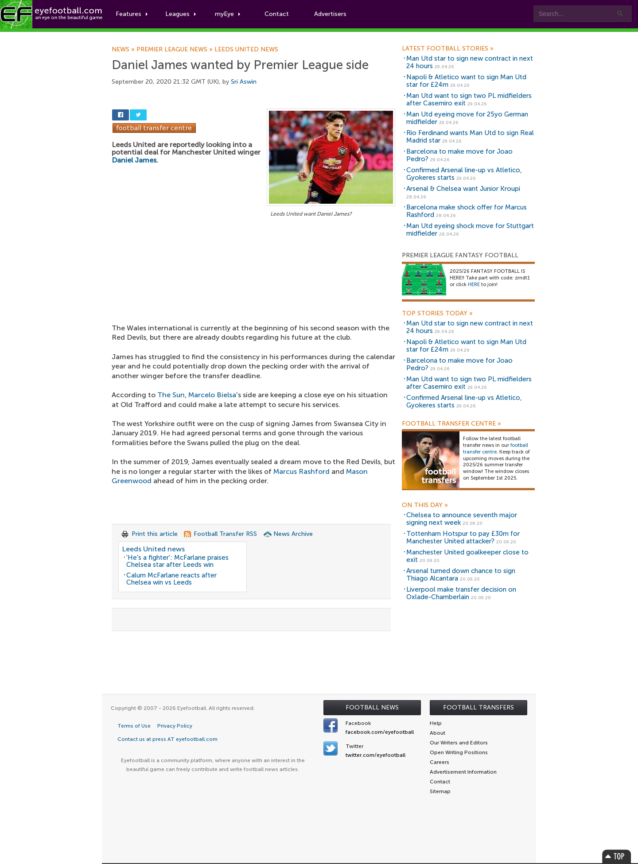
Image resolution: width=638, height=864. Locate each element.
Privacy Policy (174, 726)
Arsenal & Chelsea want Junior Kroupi (463, 189)
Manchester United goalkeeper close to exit (467, 556)
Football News (372, 707)
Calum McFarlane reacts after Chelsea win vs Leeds (171, 579)
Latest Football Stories (448, 48)
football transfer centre (495, 448)
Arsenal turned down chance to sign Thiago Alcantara (460, 574)
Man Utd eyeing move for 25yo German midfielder (467, 118)
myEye (227, 14)
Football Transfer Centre (451, 424)
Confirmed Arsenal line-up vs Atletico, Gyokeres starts (464, 174)
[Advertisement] (253, 285)
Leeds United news (246, 49)
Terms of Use (134, 726)
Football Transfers (478, 707)
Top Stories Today (437, 313)
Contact (277, 14)
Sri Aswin (244, 81)
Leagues (180, 14)
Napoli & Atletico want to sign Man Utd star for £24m (466, 81)
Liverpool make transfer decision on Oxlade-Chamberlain (461, 593)
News (124, 49)
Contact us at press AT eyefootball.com (167, 739)
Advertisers (330, 14)
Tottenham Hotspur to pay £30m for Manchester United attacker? (463, 537)
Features (132, 14)
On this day (425, 505)
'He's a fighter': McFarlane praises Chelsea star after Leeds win (177, 561)
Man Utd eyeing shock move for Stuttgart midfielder (470, 229)
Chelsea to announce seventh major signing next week (461, 519)
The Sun (171, 395)
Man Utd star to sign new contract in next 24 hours (469, 62)
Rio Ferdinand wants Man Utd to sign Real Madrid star (470, 136)
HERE (474, 284)
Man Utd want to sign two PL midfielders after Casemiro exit (469, 99)
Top (616, 856)
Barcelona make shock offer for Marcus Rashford (466, 211)
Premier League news (175, 49)
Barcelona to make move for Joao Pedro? (459, 155)
